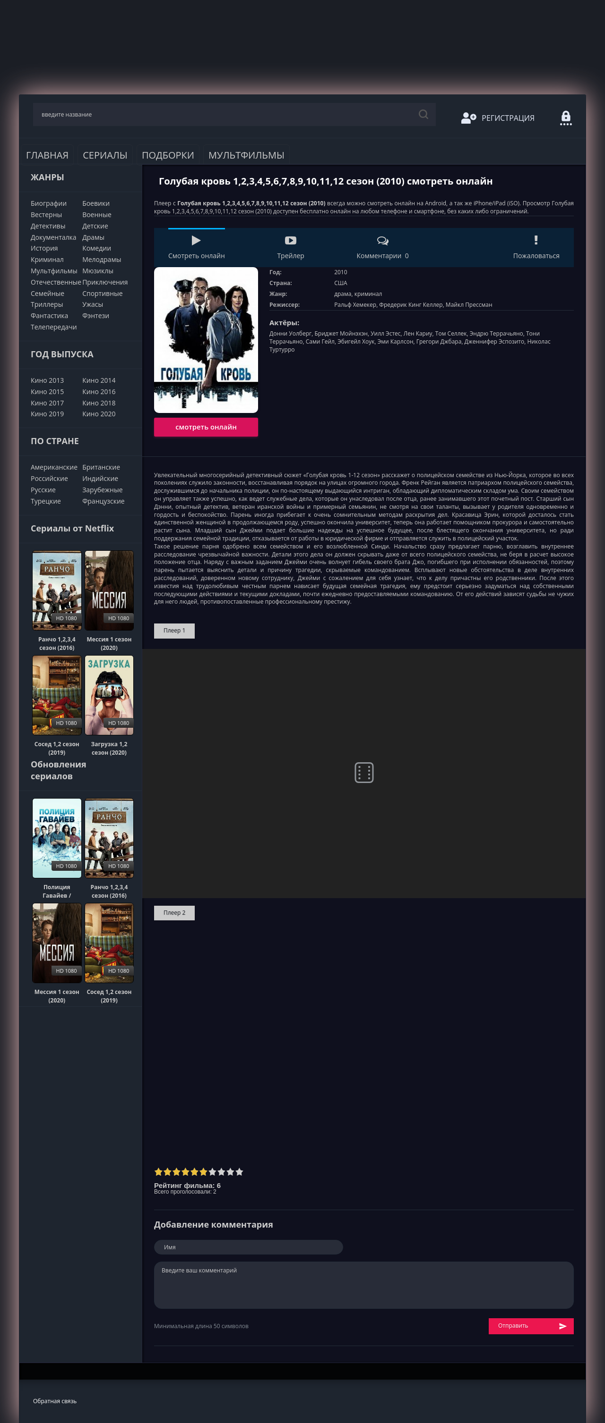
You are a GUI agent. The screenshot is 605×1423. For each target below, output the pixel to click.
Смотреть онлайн (196, 247)
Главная (47, 155)
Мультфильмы (246, 155)
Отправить (532, 1326)
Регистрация (498, 118)
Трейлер (290, 247)
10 (239, 1171)
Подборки (168, 155)
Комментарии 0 (382, 247)
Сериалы (105, 155)
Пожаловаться (536, 247)
